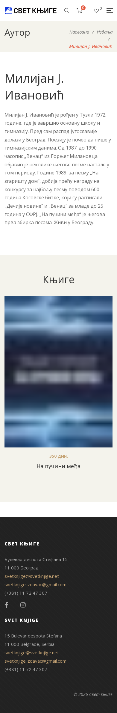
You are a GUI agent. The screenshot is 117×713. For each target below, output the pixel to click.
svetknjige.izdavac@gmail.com (35, 584)
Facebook (6, 605)
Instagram (23, 605)
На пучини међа (58, 466)
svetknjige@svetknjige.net (31, 576)
